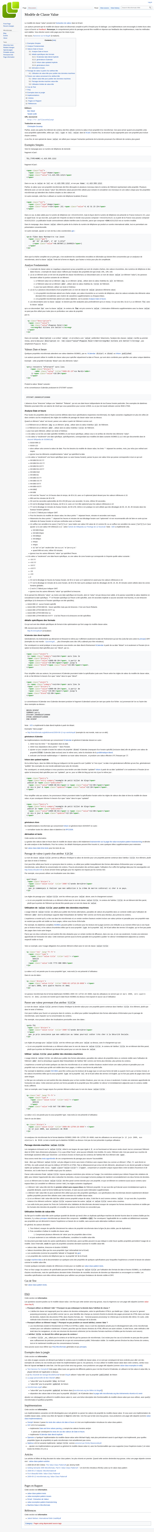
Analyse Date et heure (97, 297)
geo (73, 230)
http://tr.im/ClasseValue (39, 119)
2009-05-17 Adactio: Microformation (40, 1463)
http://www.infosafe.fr (33, 867)
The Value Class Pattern (55, 1457)
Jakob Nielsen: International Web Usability (43, 1510)
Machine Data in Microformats (38, 1497)
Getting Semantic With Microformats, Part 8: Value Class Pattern (51, 1460)
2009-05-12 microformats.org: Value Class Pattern (46, 1469)
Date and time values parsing (50, 1421)
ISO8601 (57, 921)
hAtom (118, 351)
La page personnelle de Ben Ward (40, 1371)
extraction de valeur (63, 23)
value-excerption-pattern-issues (39, 1488)
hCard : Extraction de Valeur (38, 1491)
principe (142, 636)
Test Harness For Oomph (36, 1362)
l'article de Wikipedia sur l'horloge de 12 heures (86, 524)
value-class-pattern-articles (39, 1453)
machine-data (36, 1253)
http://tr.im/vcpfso (33, 628)
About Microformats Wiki (42, 1529)
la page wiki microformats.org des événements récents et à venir (118, 1386)
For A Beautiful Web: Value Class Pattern (42, 1466)
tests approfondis (48, 1153)
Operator (30, 1430)
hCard (88, 133)
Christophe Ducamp (34, 126)
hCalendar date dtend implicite (51, 1427)
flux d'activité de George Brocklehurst (44, 1368)
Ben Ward (31, 111)
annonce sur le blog (41, 36)
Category (28, 1516)
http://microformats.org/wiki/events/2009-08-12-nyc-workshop (50, 730)
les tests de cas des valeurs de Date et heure (67, 1424)
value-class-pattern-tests (93, 1259)
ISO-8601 (54, 1066)
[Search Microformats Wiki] (136, 7)
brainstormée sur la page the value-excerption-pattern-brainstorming (116, 839)
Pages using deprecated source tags (47, 1516)
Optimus (30, 1435)
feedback (42, 29)
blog (66, 1368)
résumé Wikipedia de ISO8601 (39, 437)
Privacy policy (28, 1529)
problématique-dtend (105, 750)
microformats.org (33, 1380)
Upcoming (49, 639)
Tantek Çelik (32, 114)
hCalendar (91, 351)
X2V (113, 524)
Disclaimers (55, 1529)
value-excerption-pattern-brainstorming (42, 1494)
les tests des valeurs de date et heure (60, 1415)
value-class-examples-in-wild (131, 1358)
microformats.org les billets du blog (86, 1383)
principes (43, 1212)
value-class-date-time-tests (38, 845)
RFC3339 (69, 827)
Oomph (30, 1415)
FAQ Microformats (59, 1340)
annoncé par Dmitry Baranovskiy (87, 1435)
